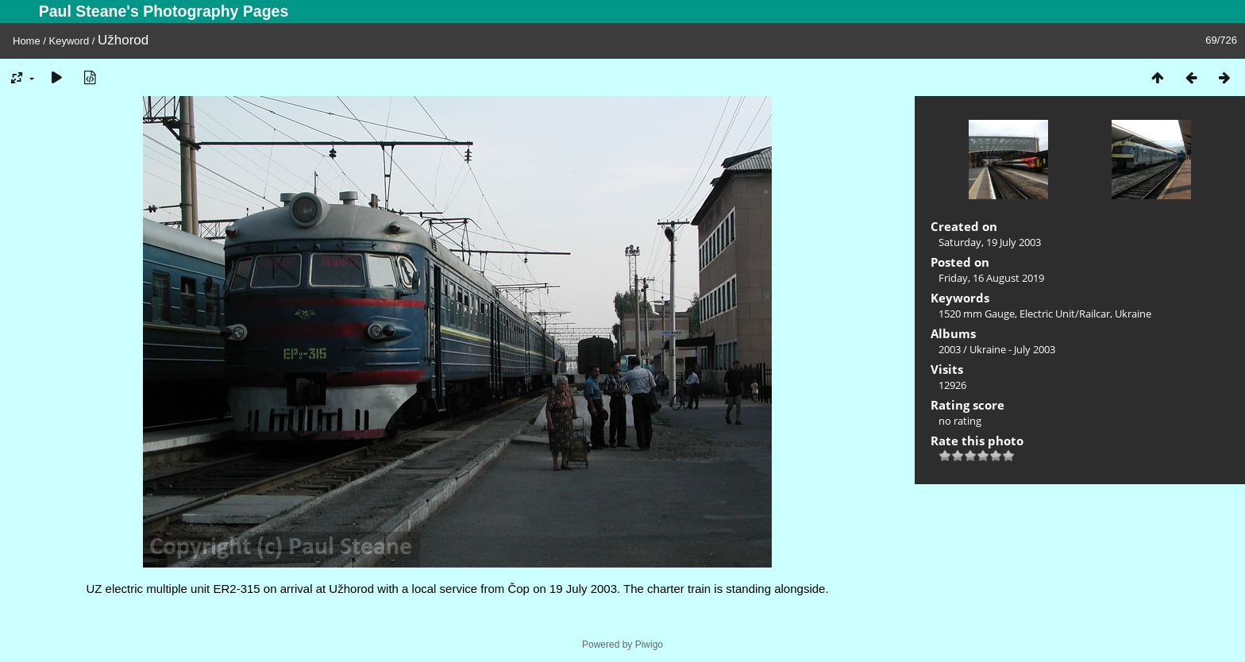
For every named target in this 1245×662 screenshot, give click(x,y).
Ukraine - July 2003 (1012, 349)
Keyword (69, 41)
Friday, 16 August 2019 (991, 278)
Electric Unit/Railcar (1065, 313)
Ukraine (1133, 313)
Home (26, 41)
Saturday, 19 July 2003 (990, 242)
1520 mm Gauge (977, 313)
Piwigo (649, 644)
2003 (950, 349)
